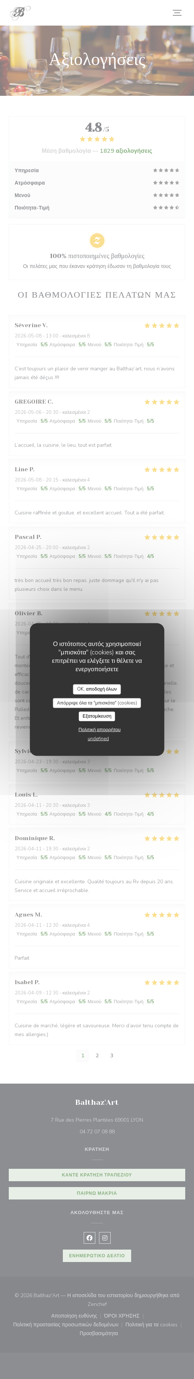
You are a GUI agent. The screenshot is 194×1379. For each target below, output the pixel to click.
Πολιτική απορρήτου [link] (100, 729)
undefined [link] (98, 738)
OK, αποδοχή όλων (97, 689)
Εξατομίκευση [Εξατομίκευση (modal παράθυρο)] (97, 716)
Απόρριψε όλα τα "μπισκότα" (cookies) (97, 702)
